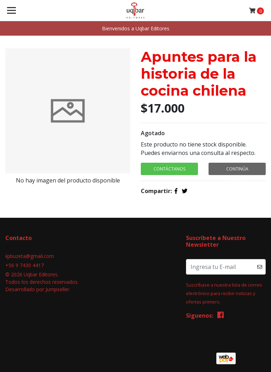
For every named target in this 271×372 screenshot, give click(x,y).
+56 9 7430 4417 (24, 265)
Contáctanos (169, 169)
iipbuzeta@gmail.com (29, 256)
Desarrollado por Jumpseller (37, 289)
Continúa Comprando (237, 170)
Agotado (153, 133)
